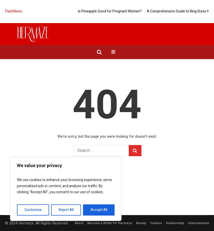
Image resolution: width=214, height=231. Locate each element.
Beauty (141, 223)
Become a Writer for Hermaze (109, 223)
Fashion (156, 223)
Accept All (99, 209)
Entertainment (198, 223)
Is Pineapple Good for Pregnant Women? (113, 11)
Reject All (66, 209)
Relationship (175, 223)
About (78, 223)
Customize (33, 209)
